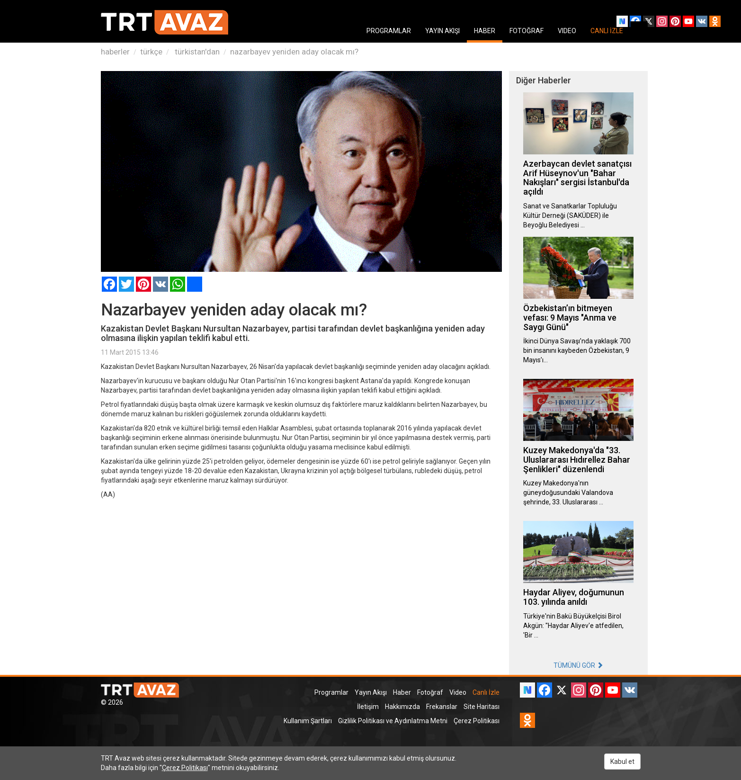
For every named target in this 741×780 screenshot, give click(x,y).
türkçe (151, 51)
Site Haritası (482, 706)
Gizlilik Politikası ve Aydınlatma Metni (392, 721)
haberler (115, 51)
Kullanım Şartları (308, 721)
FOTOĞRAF (526, 31)
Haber (402, 692)
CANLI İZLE (606, 31)
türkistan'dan (196, 51)
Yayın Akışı (371, 692)
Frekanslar (441, 706)
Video (457, 692)
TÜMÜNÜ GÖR (578, 665)
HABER (484, 31)
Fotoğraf (430, 692)
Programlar (331, 692)
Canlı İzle (486, 692)
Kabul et (622, 761)
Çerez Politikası (477, 721)
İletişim (368, 706)
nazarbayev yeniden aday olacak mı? (294, 51)
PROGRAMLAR (388, 31)
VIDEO (567, 31)
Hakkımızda (402, 706)
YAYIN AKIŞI (442, 31)
